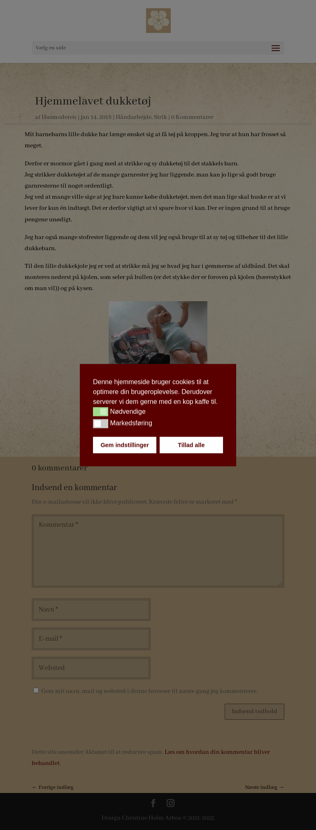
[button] (100, 411)
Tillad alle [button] (191, 445)
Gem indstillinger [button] (124, 445)
